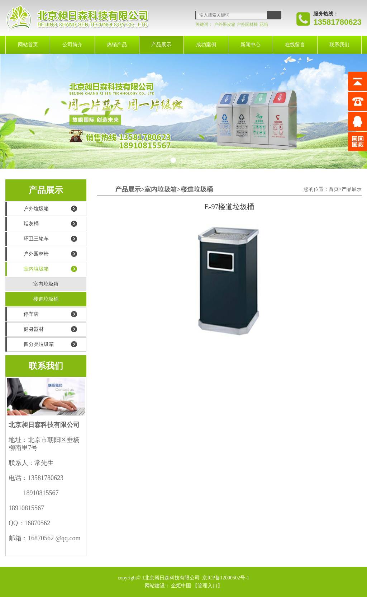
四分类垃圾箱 (39, 344)
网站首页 (28, 44)
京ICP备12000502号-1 (225, 577)
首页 (334, 189)
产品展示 (161, 44)
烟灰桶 (31, 223)
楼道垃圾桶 (45, 299)
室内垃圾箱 (36, 269)
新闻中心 (250, 44)
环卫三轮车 (36, 238)
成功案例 (206, 44)
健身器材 (34, 329)
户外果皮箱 (224, 24)
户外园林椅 (247, 24)
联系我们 (339, 44)
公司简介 (72, 44)
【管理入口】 (207, 585)
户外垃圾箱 (36, 208)
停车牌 (31, 314)
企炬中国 (181, 585)
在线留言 (295, 44)
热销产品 (117, 44)
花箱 (263, 24)
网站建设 (155, 585)
